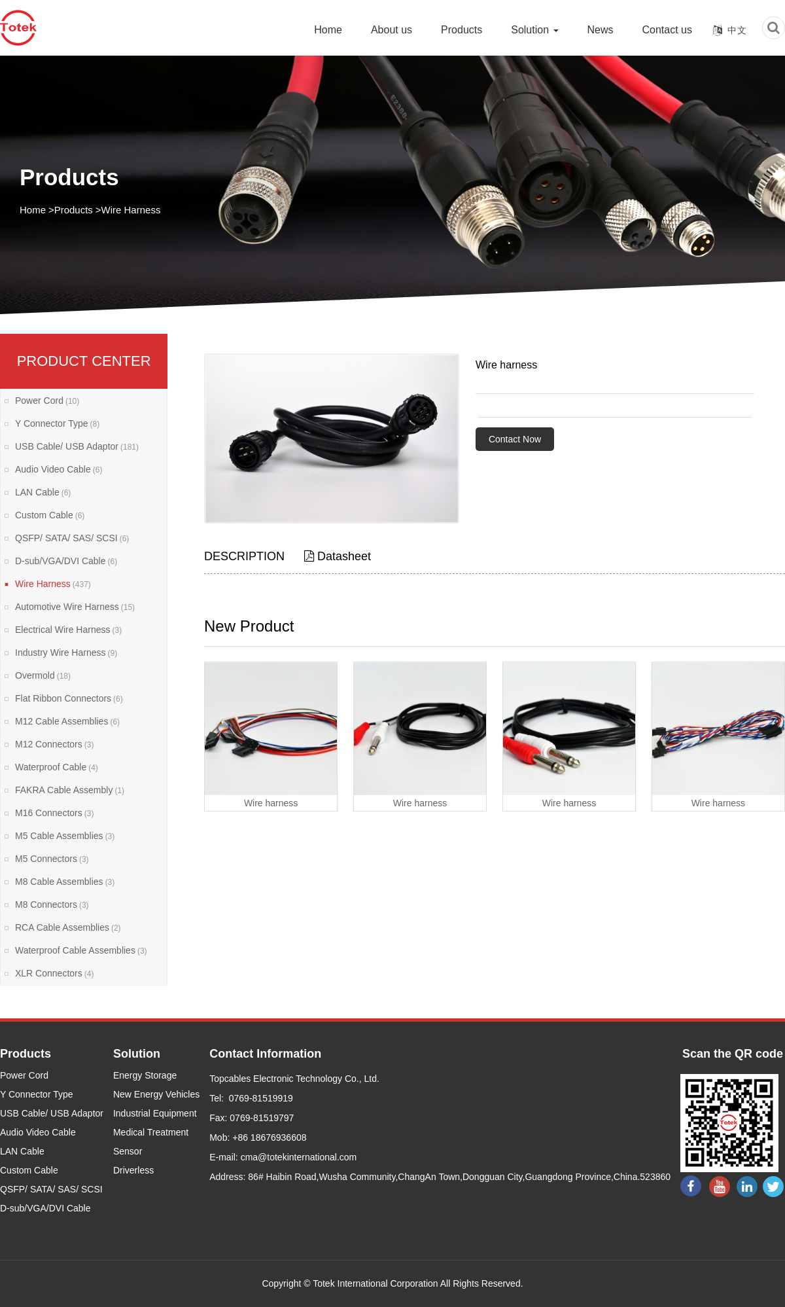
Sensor (127, 1151)
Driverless (133, 1170)
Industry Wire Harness (66, 652)
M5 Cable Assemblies (64, 836)
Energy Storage (145, 1075)
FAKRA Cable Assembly (69, 790)
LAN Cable (43, 492)
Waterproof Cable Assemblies (81, 950)
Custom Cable (49, 515)
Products (461, 29)
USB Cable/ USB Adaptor (77, 446)
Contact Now (515, 439)
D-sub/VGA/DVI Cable (66, 561)
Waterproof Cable (56, 767)
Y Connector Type (57, 423)
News (600, 29)
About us (391, 29)
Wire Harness (131, 209)
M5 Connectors (52, 858)
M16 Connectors (54, 813)
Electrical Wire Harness (68, 629)
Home (328, 29)
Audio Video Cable (58, 469)
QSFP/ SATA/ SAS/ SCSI (72, 538)
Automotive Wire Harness (75, 606)
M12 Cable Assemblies (67, 721)
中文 (737, 30)
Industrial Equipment (155, 1113)
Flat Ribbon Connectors (69, 698)
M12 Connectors (54, 744)
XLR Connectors (54, 973)
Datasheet (337, 556)
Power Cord (47, 400)
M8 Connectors (52, 904)
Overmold (43, 675)
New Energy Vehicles (156, 1094)
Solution (534, 29)
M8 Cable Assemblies (64, 881)
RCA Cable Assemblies (68, 927)
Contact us (667, 29)
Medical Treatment (150, 1132)
